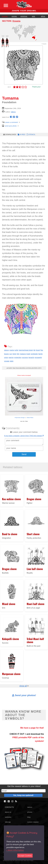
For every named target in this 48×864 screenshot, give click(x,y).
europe (14, 16)
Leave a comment (10, 122)
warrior (11, 357)
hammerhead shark (26, 350)
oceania (5, 16)
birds (14, 354)
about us (8, 812)
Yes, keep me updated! (23, 795)
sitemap (8, 822)
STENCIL (30, 134)
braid (28, 354)
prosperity (38, 357)
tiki (34, 350)
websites (8, 817)
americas (24, 16)
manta (11, 350)
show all (23, 686)
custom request (33, 822)
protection (17, 357)
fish (18, 354)
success (25, 357)
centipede (34, 354)
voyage (6, 361)
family (40, 354)
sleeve (6, 350)
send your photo (9, 126)
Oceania (16, 21)
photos (29, 812)
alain (11, 361)
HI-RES (21, 134)
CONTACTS (9, 807)
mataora (23, 354)
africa (43, 16)
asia (33, 16)
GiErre (13, 112)
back (44, 44)
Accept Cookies (25, 855)
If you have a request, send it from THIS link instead (24, 436)
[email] (23, 790)
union (6, 357)
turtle (16, 350)
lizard (38, 350)
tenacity (31, 357)
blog (28, 817)
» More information (15, 850)
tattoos (29, 807)
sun (10, 354)
